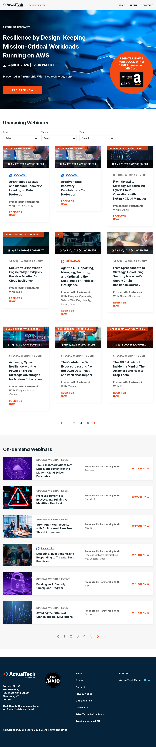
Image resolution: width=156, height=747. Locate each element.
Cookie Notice (83, 701)
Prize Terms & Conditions (90, 714)
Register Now (22, 99)
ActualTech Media (24, 5)
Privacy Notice (83, 694)
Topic (6, 141)
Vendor (45, 141)
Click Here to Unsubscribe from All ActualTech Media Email (22, 709)
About (134, 5)
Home (123, 5)
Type (82, 141)
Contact (148, 5)
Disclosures (82, 707)
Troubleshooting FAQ (87, 721)
